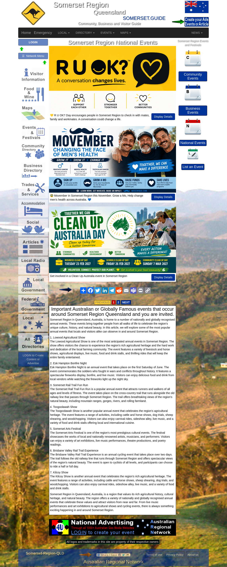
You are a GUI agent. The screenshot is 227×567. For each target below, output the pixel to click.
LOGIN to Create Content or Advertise (33, 359)
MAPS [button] (125, 32)
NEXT (126, 302)
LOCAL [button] (64, 32)
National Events (192, 143)
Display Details (163, 116)
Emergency (43, 33)
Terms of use (154, 554)
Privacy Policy (174, 554)
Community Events (193, 76)
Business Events (193, 110)
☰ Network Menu (33, 56)
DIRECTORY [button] (85, 32)
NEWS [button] (197, 32)
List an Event (193, 167)
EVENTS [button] (107, 32)
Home (26, 33)
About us (192, 554)
